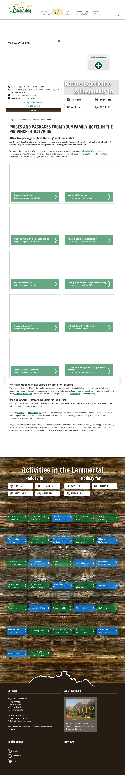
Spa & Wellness (68, 12)
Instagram (16, 755)
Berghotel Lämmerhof (46, 12)
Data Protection (14, 726)
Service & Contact (97, 12)
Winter (104, 107)
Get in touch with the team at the (74, 427)
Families (77, 493)
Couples (104, 486)
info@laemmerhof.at (33, 102)
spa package (75, 393)
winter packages (35, 412)
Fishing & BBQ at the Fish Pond (82, 12)
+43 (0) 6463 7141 (33, 106)
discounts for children (23, 393)
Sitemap (35, 726)
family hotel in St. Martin (89, 151)
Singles (76, 486)
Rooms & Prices (57, 11)
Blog (14, 760)
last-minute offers (85, 391)
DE (119, 15)
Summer (105, 99)
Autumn (77, 107)
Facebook (16, 751)
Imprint (26, 726)
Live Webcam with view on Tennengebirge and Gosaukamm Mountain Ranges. (80, 714)
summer (20, 412)
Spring (76, 99)
